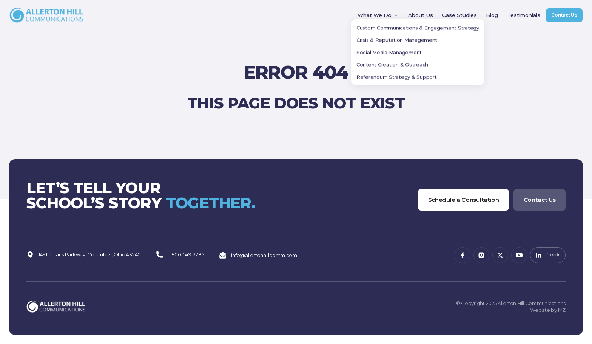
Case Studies (452, 18)
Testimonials (515, 18)
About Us (414, 18)
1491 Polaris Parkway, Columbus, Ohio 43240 (83, 255)
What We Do (373, 18)
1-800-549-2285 (180, 255)
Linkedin (545, 255)
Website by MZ (548, 310)
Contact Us (560, 17)
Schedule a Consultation (455, 198)
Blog (484, 18)
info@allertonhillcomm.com (258, 255)
